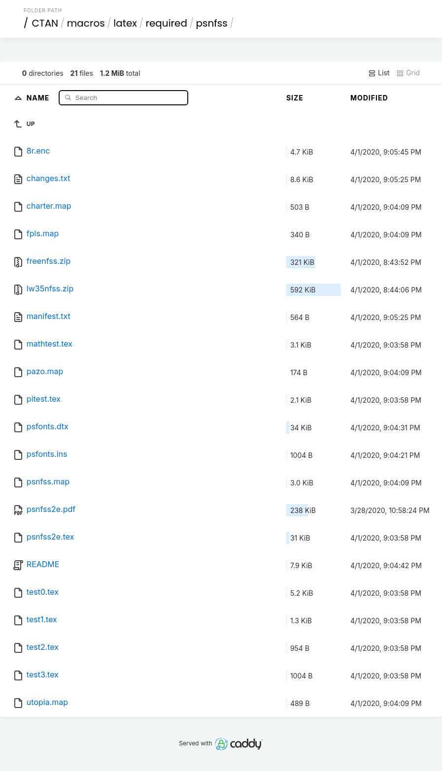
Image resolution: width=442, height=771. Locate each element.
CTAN (45, 23)
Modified (369, 98)
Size (295, 98)
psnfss (211, 23)
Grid (408, 72)
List (378, 72)
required (166, 23)
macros (86, 23)
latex (125, 23)
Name (39, 97)
